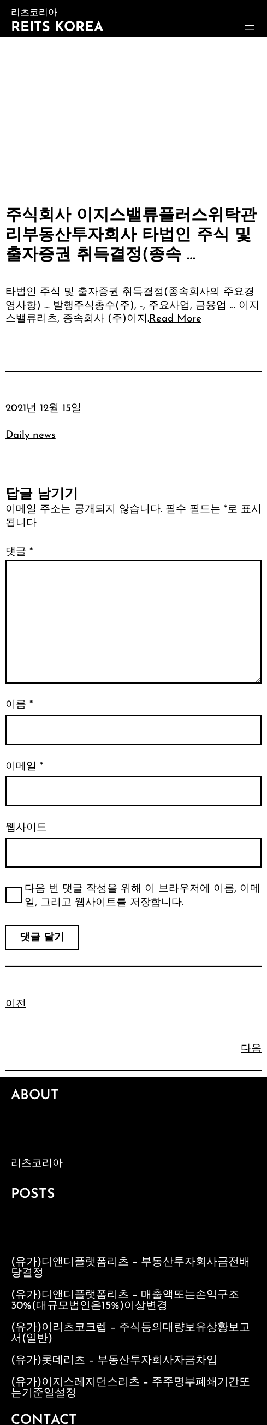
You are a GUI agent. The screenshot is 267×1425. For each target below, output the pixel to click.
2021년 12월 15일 (43, 408)
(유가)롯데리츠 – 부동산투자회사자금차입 (114, 1360)
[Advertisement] (133, 119)
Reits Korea (57, 27)
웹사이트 (26, 828)
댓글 (19, 552)
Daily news (30, 435)
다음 (251, 1049)
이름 (19, 705)
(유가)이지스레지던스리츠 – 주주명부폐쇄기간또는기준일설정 (130, 1388)
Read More (175, 319)
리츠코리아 (37, 1164)
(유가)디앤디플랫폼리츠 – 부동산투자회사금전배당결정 (130, 1268)
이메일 (24, 767)
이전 (15, 1004)
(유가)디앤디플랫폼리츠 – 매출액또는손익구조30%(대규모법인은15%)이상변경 (125, 1300)
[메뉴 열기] (249, 27)
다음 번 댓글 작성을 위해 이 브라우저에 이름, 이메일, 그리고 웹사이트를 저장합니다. (142, 896)
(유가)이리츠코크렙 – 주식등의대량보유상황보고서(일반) (130, 1333)
